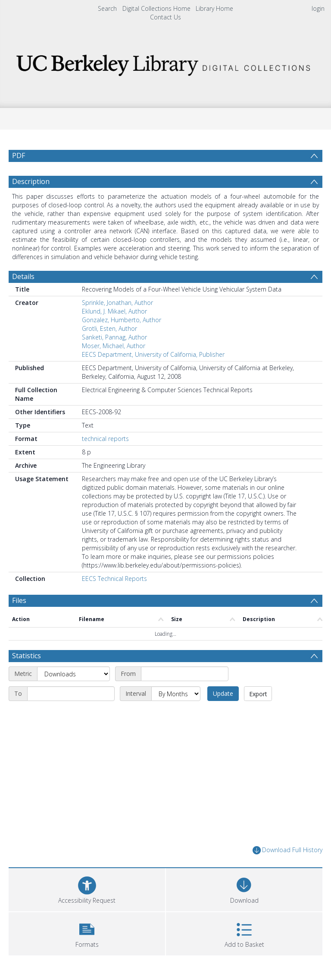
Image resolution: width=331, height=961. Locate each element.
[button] (87, 932)
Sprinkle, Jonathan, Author (117, 302)
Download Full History (287, 850)
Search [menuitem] (107, 8)
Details (23, 276)
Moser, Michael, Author (113, 346)
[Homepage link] (165, 63)
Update (223, 693)
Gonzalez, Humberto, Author (121, 320)
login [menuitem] (318, 8)
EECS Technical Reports (114, 578)
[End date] (71, 693)
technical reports (105, 439)
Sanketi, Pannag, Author (114, 337)
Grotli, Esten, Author (109, 328)
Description (31, 181)
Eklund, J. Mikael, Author (114, 311)
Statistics (26, 655)
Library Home (214, 8)
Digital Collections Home (156, 8)
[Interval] (175, 693)
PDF (18, 155)
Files (19, 600)
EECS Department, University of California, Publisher (153, 354)
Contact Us (165, 17)
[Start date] (184, 673)
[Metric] (73, 673)
